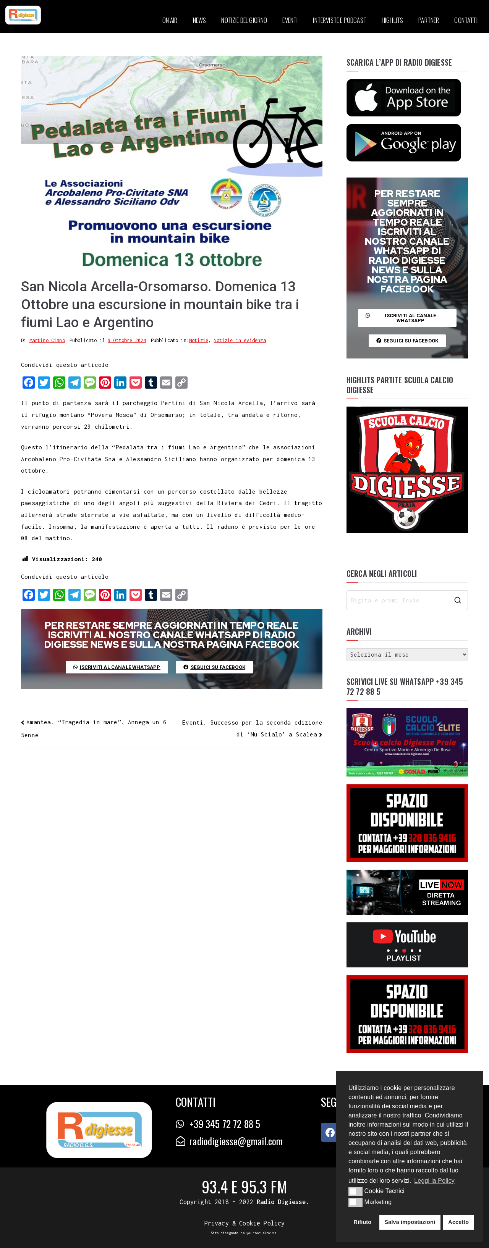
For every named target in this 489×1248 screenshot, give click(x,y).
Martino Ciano (47, 340)
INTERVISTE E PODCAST (339, 20)
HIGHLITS (392, 20)
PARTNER (428, 20)
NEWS (199, 20)
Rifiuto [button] (363, 1222)
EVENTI (290, 20)
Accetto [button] (458, 1222)
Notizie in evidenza (240, 340)
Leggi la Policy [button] (434, 1180)
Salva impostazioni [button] (409, 1222)
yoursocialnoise (261, 1233)
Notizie (198, 340)
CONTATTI (465, 20)
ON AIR (170, 20)
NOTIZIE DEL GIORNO (244, 20)
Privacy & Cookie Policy (244, 1223)
